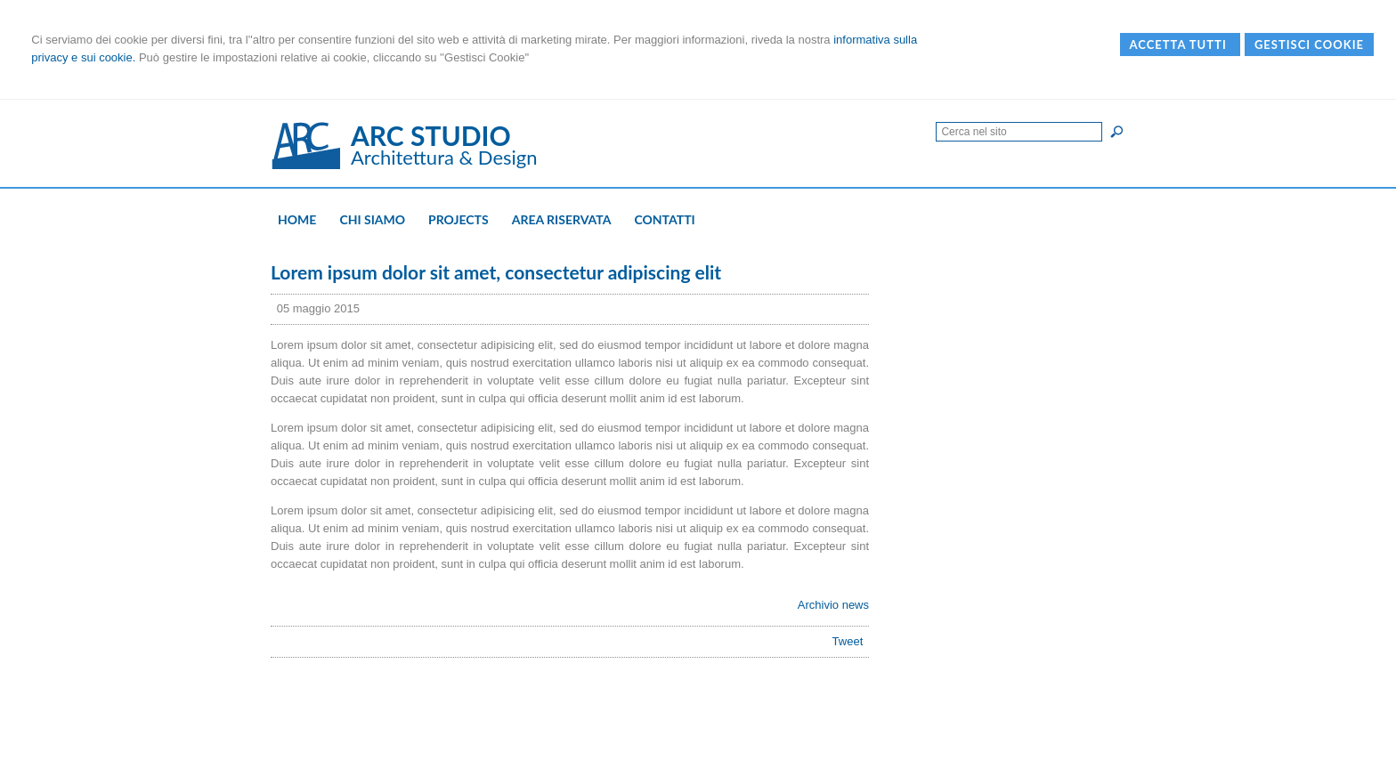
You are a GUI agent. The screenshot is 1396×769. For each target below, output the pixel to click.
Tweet (848, 641)
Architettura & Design (444, 157)
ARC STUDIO (431, 135)
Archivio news (833, 604)
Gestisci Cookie (1309, 44)
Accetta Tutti (1180, 44)
